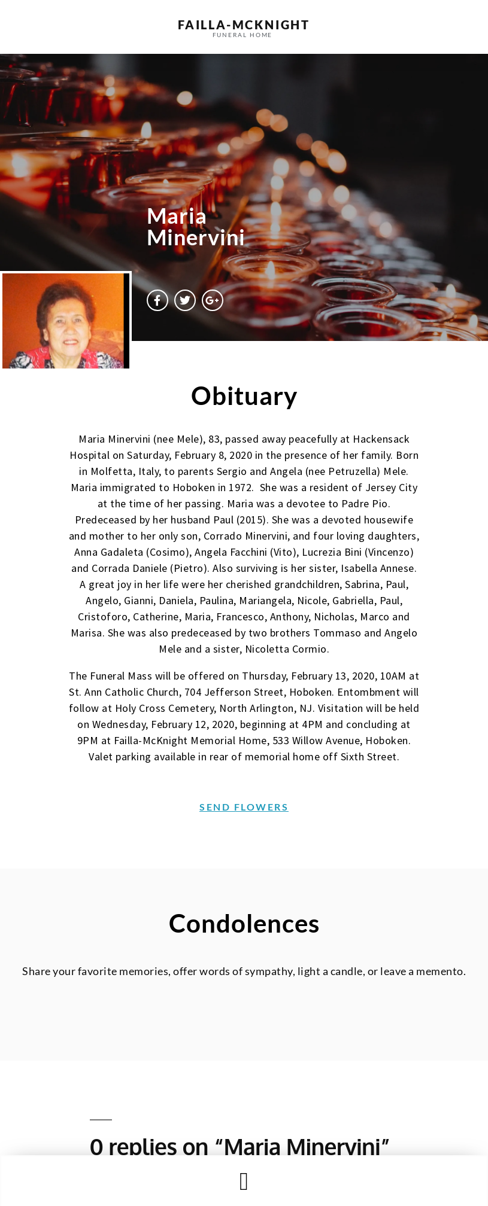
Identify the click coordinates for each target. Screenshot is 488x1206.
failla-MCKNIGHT (244, 24)
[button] (243, 1181)
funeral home (243, 34)
